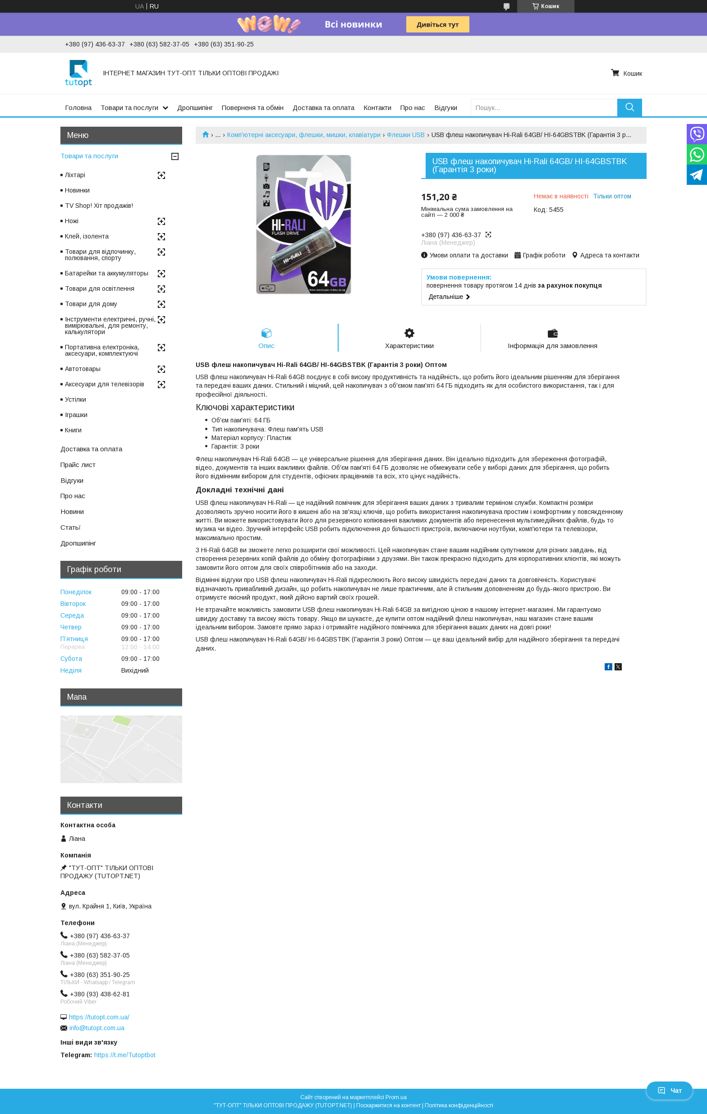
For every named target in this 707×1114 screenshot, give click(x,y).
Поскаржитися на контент (388, 1105)
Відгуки (445, 107)
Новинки (77, 190)
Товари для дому (91, 303)
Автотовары (83, 368)
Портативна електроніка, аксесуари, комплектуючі (102, 350)
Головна (78, 107)
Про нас (412, 107)
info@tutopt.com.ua (96, 1027)
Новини (72, 511)
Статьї (70, 527)
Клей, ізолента (87, 236)
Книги (73, 430)
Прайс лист (78, 464)
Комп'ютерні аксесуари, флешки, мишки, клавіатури (304, 134)
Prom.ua (396, 1097)
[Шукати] (629, 107)
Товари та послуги (129, 107)
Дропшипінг (195, 107)
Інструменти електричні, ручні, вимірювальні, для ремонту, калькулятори (110, 325)
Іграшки (76, 414)
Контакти (377, 107)
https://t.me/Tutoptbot (125, 1055)
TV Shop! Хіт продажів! (99, 205)
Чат (669, 1090)
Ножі (71, 221)
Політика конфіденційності (459, 1105)
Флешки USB (406, 134)
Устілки (75, 399)
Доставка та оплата (323, 107)
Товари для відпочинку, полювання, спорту (100, 254)
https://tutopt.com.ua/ (99, 1017)
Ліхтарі (75, 175)
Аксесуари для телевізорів (104, 384)
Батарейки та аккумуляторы (106, 273)
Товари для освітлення (99, 288)
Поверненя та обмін (253, 107)
